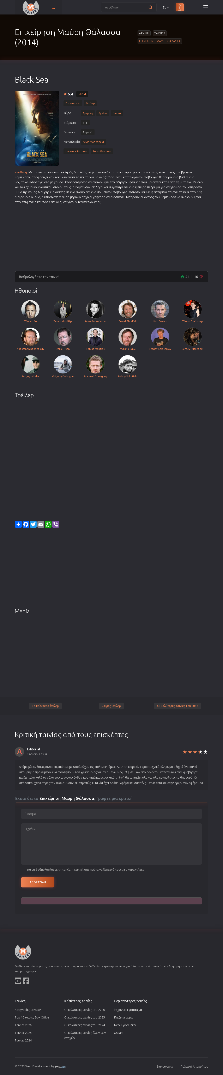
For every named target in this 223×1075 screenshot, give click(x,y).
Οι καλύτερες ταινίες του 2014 (177, 706)
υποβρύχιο (150, 177)
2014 (82, 94)
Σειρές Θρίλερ (111, 706)
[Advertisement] (111, 236)
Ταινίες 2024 (23, 1040)
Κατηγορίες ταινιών (28, 1010)
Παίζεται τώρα (123, 1017)
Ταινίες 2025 (23, 1033)
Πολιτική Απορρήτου (194, 1066)
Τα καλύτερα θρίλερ (45, 706)
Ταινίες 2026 (23, 1025)
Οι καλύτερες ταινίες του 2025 (84, 1017)
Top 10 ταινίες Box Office (32, 1017)
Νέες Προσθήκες (125, 1025)
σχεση (54, 197)
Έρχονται (128, 1010)
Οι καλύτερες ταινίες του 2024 (84, 1025)
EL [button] (166, 7)
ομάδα (35, 197)
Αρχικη (144, 33)
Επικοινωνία (165, 1066)
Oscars (118, 1033)
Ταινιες (159, 33)
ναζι (18, 182)
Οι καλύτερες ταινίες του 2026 (84, 1010)
